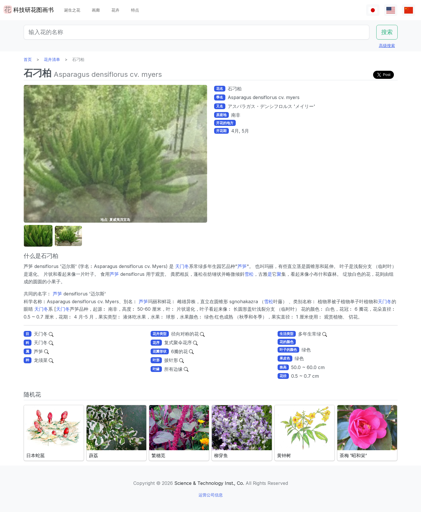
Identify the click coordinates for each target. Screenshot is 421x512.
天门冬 (182, 266)
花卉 (115, 10)
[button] (38, 236)
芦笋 (242, 266)
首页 (28, 59)
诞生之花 (72, 10)
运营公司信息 (211, 494)
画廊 (96, 10)
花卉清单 (52, 59)
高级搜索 (387, 45)
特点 (135, 10)
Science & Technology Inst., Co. (209, 483)
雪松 (249, 274)
